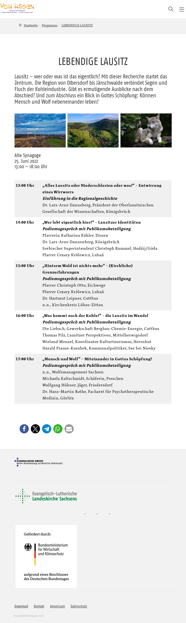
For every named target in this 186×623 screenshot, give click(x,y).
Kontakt (39, 606)
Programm (49, 25)
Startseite (31, 25)
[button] (24, 428)
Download (21, 606)
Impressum (57, 606)
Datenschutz (79, 606)
